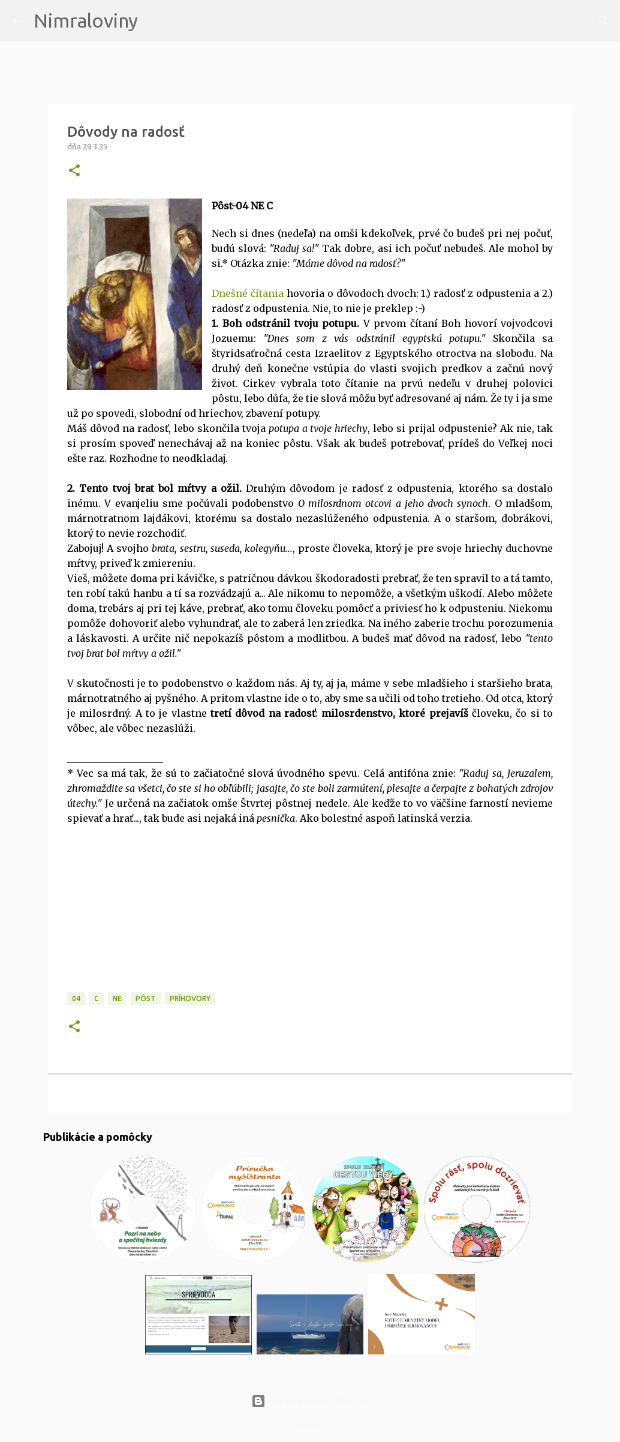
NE (117, 998)
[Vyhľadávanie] (155, 21)
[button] (74, 171)
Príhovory (190, 998)
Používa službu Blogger (310, 1401)
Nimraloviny (86, 20)
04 (76, 998)
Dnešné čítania (248, 293)
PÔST (146, 998)
